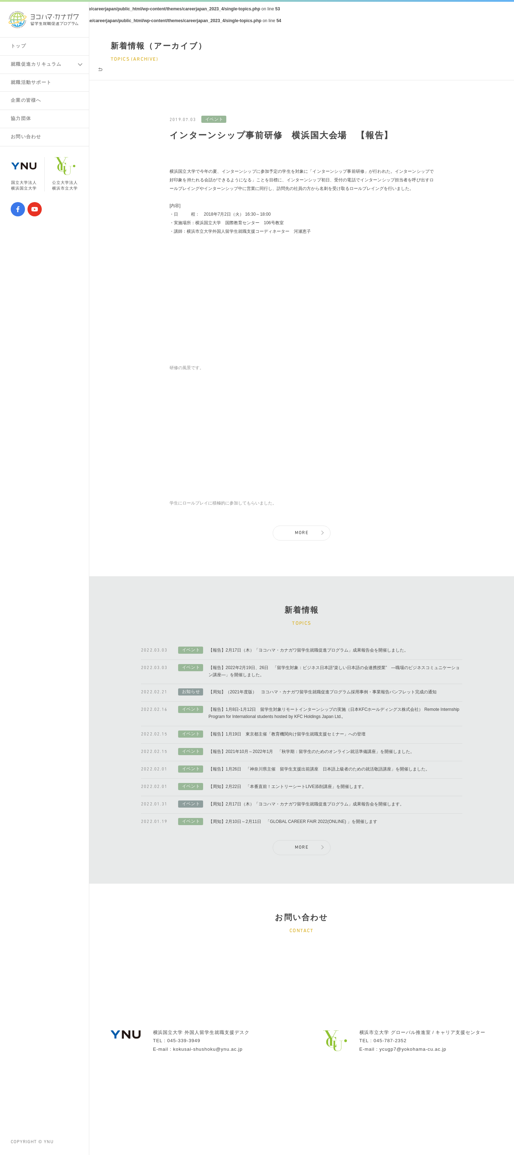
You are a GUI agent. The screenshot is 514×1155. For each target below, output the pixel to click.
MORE (301, 561)
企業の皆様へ (27, 103)
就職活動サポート (33, 84)
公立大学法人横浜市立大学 (65, 178)
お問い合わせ (27, 140)
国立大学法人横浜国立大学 (24, 178)
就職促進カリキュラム (38, 65)
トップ (19, 46)
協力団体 (22, 121)
